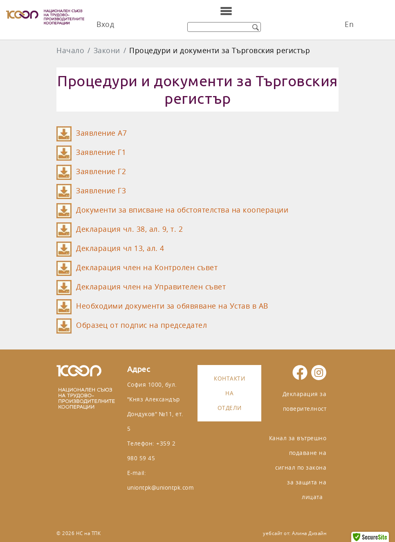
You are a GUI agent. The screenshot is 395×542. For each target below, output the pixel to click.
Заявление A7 (101, 133)
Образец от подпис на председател (141, 325)
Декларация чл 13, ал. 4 (120, 248)
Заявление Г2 (101, 171)
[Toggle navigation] (226, 11)
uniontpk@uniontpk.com (160, 487)
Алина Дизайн (309, 533)
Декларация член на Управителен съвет (151, 286)
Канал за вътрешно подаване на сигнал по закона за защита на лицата (298, 467)
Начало (70, 50)
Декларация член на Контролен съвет (147, 267)
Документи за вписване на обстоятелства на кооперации (182, 210)
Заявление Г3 (101, 190)
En (349, 24)
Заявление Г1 (101, 152)
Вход (105, 24)
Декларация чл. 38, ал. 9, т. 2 (129, 229)
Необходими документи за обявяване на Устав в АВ (172, 306)
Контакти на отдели (229, 393)
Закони (107, 50)
